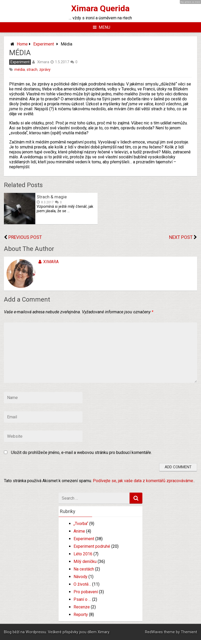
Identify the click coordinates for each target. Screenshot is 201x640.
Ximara (43, 62)
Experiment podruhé (92, 546)
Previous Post (25, 237)
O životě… (82, 584)
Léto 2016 (83, 553)
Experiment (43, 44)
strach (32, 69)
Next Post (181, 237)
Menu (101, 27)
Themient (189, 632)
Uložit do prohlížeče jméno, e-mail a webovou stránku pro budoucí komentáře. (81, 452)
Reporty (81, 614)
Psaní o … (82, 599)
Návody (80, 576)
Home (22, 44)
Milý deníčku (85, 561)
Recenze (82, 606)
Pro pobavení (86, 591)
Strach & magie (52, 196)
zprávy (45, 69)
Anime (79, 531)
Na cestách (84, 569)
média (19, 69)
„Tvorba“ (81, 523)
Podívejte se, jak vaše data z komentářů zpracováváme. (143, 480)
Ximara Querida (100, 8)
